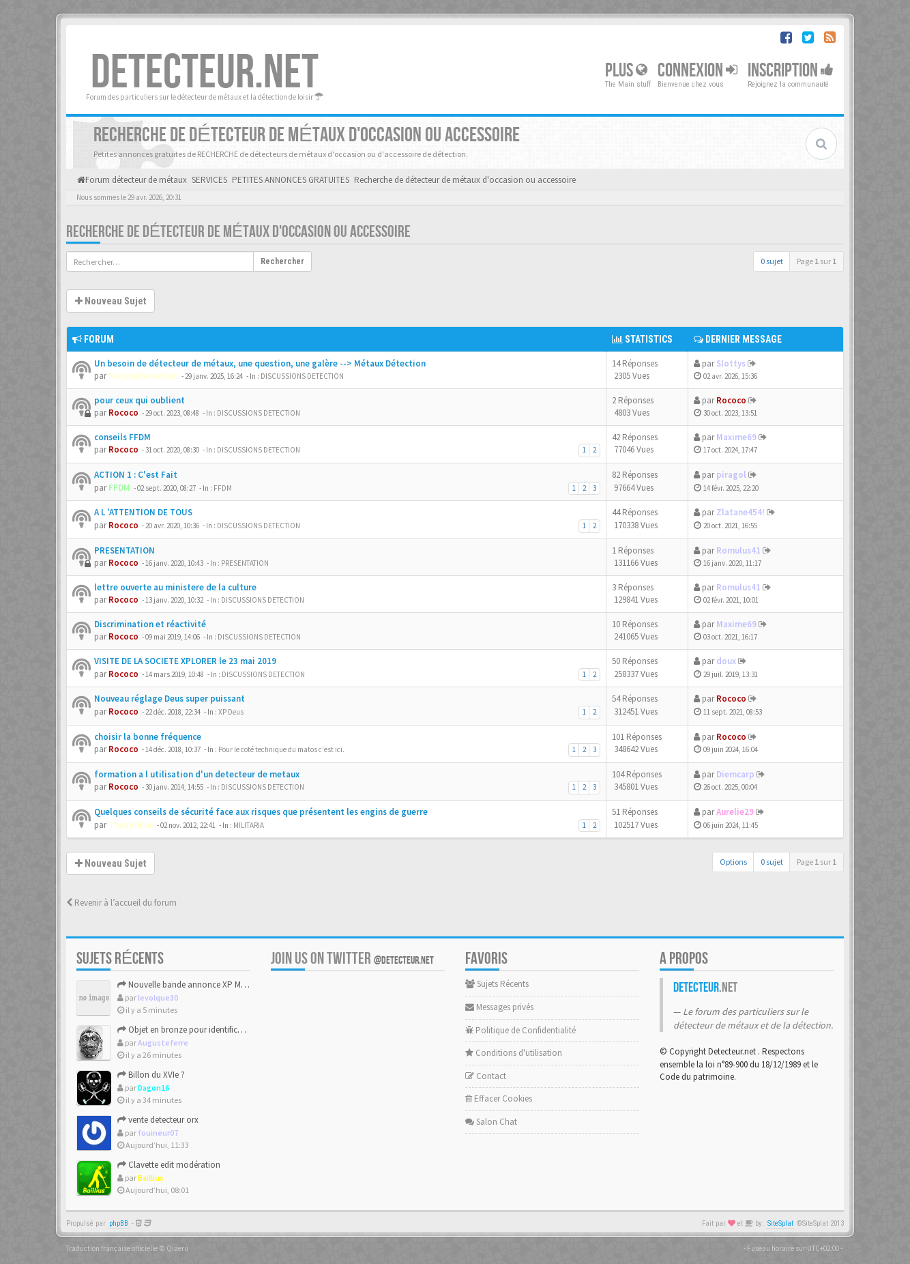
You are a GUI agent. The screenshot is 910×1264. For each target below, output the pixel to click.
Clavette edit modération (168, 1164)
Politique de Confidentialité (520, 1030)
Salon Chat (491, 1121)
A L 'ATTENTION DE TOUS (143, 512)
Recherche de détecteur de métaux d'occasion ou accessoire (238, 232)
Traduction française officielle (112, 1248)
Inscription (791, 70)
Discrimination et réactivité (150, 624)
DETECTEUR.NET (205, 73)
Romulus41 (738, 550)
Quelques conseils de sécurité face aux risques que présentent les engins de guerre (261, 812)
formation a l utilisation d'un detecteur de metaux (196, 774)
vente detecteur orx (158, 1119)
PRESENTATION (124, 550)
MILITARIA (248, 825)
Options (733, 862)
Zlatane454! (740, 512)
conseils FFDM (122, 437)
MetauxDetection (143, 376)
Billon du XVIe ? (151, 1074)
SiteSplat (780, 1223)
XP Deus (231, 712)
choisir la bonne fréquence (147, 737)
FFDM (119, 487)
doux (726, 661)
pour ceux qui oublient (139, 400)
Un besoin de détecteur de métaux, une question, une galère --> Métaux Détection (260, 363)
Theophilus (130, 825)
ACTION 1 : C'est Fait (135, 474)
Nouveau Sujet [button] (110, 301)
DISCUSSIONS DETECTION (302, 376)
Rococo (123, 412)
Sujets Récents (497, 984)
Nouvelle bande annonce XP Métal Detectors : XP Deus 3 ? (228, 984)
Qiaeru (177, 1248)
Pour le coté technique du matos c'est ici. (281, 749)
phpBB (118, 1223)
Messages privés (499, 1007)
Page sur (816, 261)
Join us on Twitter (352, 958)
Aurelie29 (735, 812)
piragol (731, 474)
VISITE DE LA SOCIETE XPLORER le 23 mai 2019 (185, 661)
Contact (485, 1076)
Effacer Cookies (498, 1098)
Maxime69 (736, 437)
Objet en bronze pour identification (187, 1029)
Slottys (731, 363)
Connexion (697, 70)
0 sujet (772, 261)
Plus (626, 70)
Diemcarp (735, 774)
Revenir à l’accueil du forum (121, 902)
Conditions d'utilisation (513, 1053)
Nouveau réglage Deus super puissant (169, 698)
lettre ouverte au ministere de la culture (175, 587)
